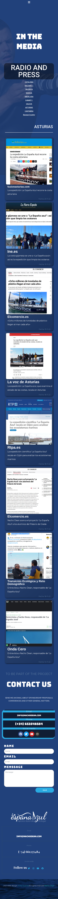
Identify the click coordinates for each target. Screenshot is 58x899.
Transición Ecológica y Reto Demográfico (26, 583)
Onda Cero (16, 649)
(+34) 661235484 (29, 852)
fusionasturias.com (18, 186)
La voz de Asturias (23, 382)
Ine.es (12, 251)
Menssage (13, 767)
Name (9, 746)
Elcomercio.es (18, 317)
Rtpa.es (14, 447)
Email (10, 756)
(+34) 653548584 (29, 724)
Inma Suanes (23, 886)
